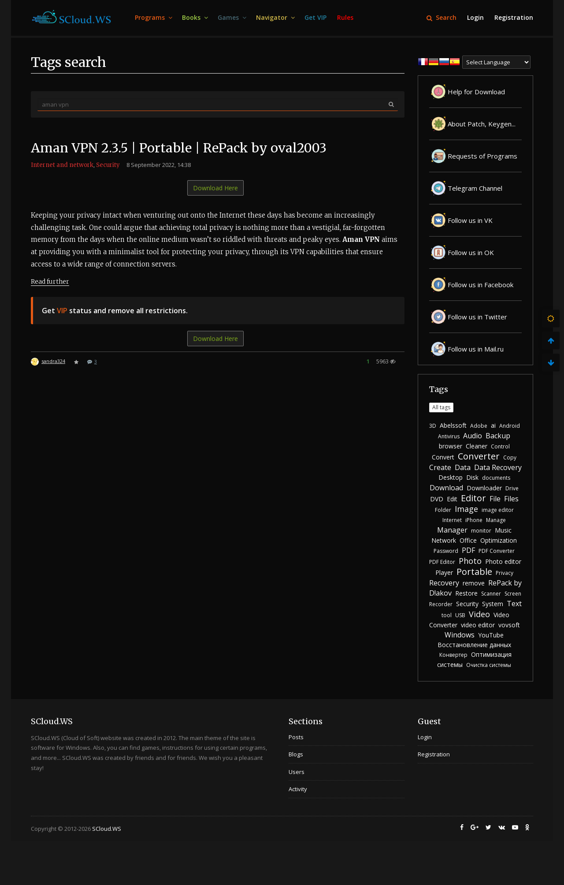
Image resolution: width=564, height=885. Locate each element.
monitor (481, 530)
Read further (50, 281)
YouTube (491, 635)
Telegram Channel (465, 188)
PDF (468, 550)
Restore (466, 593)
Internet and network (62, 165)
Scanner (491, 593)
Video (479, 614)
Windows (460, 635)
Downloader (484, 488)
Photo (470, 560)
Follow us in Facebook (471, 284)
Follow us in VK (461, 220)
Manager (452, 530)
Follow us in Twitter (468, 316)
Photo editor (503, 561)
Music (503, 530)
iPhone (473, 520)
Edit (452, 499)
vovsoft (509, 625)
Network (443, 540)
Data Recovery (498, 467)
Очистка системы (488, 665)
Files (511, 499)
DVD (436, 499)
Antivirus (449, 436)
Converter (479, 456)
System (492, 604)
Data (463, 467)
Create (440, 467)
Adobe (478, 426)
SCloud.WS (106, 829)
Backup (498, 436)
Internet (452, 520)
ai (493, 425)
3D (432, 426)
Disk (472, 477)
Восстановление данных (474, 645)
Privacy (504, 573)
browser (450, 446)
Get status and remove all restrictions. (115, 310)
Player (444, 572)
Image (466, 509)
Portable (474, 572)
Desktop (450, 477)
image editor (498, 510)
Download (446, 487)
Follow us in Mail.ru (466, 349)
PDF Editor (442, 562)
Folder (443, 510)
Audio (472, 436)
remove (474, 583)
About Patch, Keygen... (472, 124)
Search (441, 17)
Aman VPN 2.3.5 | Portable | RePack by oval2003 (184, 147)
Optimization (498, 540)
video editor (478, 625)
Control (500, 446)
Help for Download (467, 91)
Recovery (444, 583)
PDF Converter (497, 551)
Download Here (215, 188)
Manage (496, 520)
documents (496, 477)
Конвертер (453, 655)
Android (509, 426)
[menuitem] (153, 18)
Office (468, 540)
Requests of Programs (473, 156)
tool (447, 615)
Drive (512, 488)
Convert (443, 457)
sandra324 (53, 361)
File (495, 499)
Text (514, 603)
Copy (509, 457)
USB (460, 615)
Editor (473, 498)
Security (108, 165)
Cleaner (476, 446)
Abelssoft (453, 425)
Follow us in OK (461, 252)
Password (446, 551)
